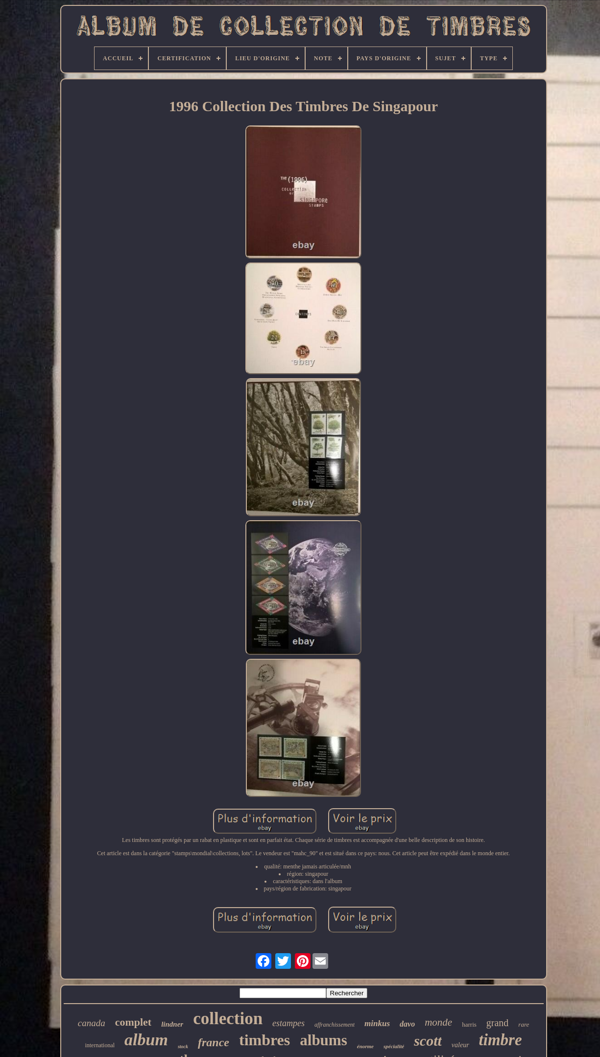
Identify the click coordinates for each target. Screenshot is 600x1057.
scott (428, 1041)
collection (228, 1018)
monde (438, 1022)
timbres (264, 1040)
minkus (377, 1023)
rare (523, 1024)
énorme (365, 1046)
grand (497, 1022)
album (146, 1040)
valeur (460, 1045)
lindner (172, 1024)
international (100, 1045)
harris (469, 1024)
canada (91, 1023)
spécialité (394, 1046)
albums (323, 1040)
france (213, 1042)
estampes (288, 1023)
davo (407, 1024)
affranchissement (334, 1024)
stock (183, 1046)
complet (133, 1022)
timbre (500, 1040)
